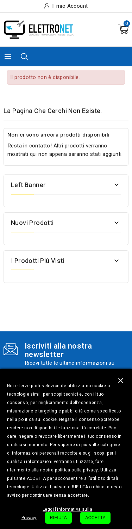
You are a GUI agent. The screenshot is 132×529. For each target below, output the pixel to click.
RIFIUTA (58, 517)
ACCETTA (95, 517)
